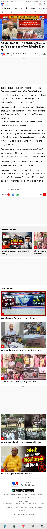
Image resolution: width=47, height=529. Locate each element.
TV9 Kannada (33, 504)
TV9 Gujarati (9, 54)
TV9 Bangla (41, 504)
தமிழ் (32, 1)
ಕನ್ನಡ (11, 1)
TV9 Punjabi (8, 507)
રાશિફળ (38, 8)
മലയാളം (36, 1)
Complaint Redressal (36, 494)
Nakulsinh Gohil (22, 54)
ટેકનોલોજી (44, 8)
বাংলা (24, 1)
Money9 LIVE (23, 510)
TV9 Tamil (15, 507)
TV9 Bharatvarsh (7, 504)
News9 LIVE (38, 507)
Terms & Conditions (27, 497)
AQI (37, 4)
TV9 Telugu (24, 504)
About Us (14, 494)
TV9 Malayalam (24, 507)
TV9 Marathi (16, 504)
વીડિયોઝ (26, 8)
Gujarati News (4, 12)
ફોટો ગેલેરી (32, 8)
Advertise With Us (23, 494)
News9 (7, 1)
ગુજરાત (20, 8)
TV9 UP (31, 507)
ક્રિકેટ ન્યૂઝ (14, 8)
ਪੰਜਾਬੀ (27, 1)
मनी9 (41, 1)
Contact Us (6, 494)
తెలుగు (15, 1)
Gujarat (12, 12)
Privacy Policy (16, 497)
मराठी (20, 1)
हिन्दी (2, 1)
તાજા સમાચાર (7, 8)
